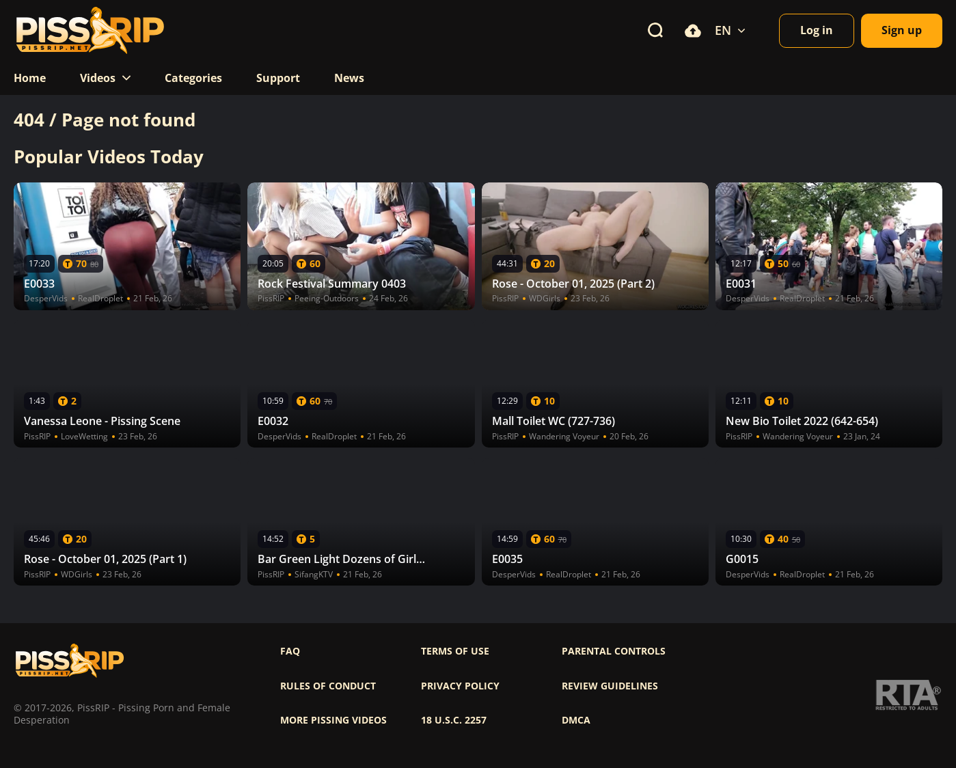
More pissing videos (333, 720)
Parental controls (614, 651)
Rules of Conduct (328, 686)
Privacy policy (460, 686)
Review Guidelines (610, 686)
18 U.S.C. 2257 (454, 720)
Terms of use (455, 651)
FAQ (290, 651)
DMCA (576, 720)
